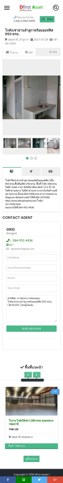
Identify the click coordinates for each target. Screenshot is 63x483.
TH (43, 19)
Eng (50, 19)
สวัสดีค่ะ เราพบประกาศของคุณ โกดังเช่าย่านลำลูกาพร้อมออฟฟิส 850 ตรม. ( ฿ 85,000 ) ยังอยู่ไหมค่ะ (31, 308)
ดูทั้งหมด (31, 459)
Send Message (31, 329)
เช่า (55, 391)
